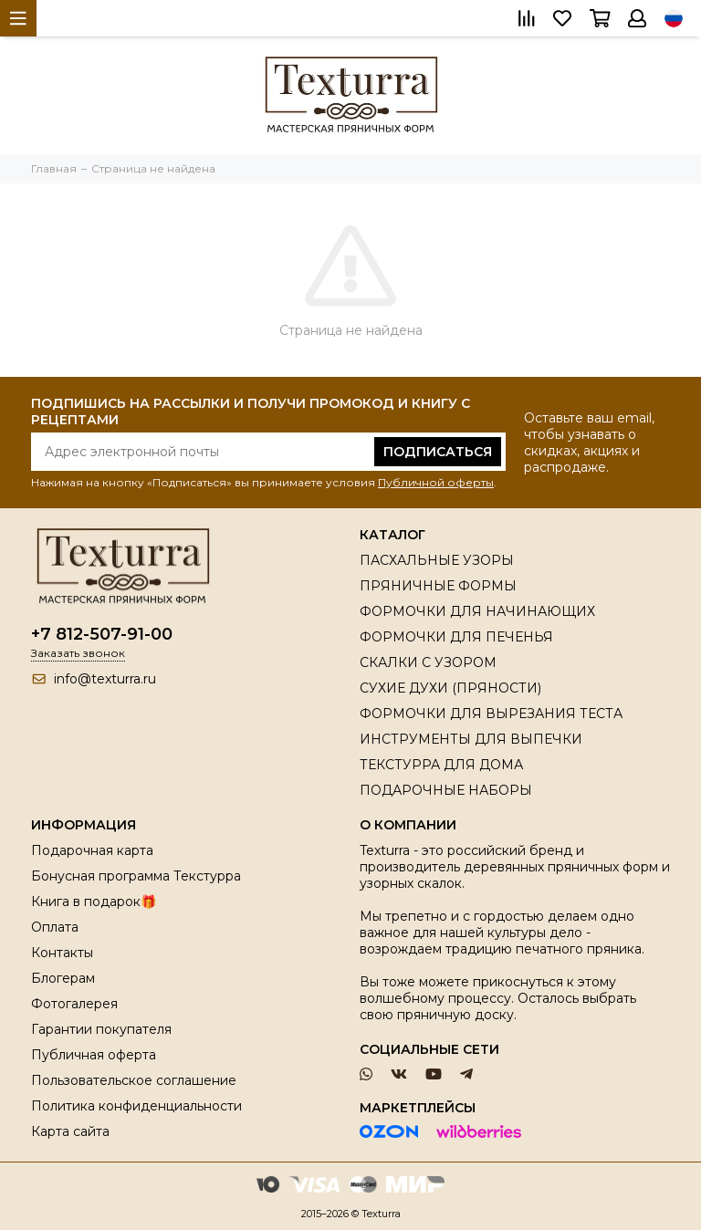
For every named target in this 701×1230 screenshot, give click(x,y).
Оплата (54, 927)
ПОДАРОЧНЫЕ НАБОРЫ (446, 790)
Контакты (62, 952)
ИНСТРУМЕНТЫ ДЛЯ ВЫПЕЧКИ (471, 739)
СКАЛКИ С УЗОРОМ (428, 662)
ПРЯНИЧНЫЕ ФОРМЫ (438, 586)
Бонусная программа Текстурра (136, 876)
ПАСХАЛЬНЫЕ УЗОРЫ (437, 560)
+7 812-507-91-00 (102, 634)
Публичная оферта (93, 1055)
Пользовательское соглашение (133, 1080)
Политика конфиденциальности (136, 1106)
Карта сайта (70, 1131)
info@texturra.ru (105, 679)
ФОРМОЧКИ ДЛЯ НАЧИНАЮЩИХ (477, 611)
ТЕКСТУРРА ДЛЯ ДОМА (441, 764)
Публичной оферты (436, 482)
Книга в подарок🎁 (93, 901)
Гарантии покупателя (101, 1029)
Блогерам (63, 978)
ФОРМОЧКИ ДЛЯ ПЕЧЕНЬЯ (456, 637)
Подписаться (437, 451)
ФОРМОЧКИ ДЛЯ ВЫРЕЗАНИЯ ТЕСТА (491, 713)
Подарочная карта (92, 850)
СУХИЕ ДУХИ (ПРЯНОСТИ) (450, 688)
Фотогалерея (74, 1003)
